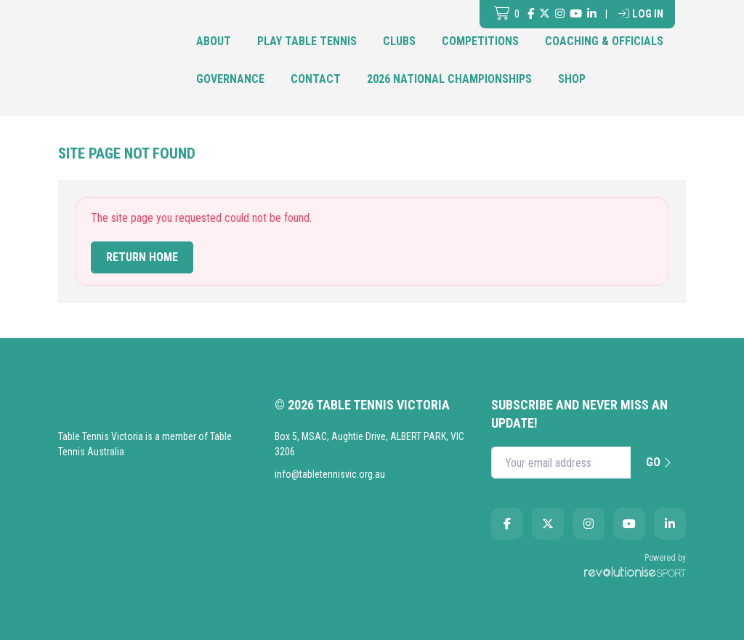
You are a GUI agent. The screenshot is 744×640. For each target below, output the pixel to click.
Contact (316, 79)
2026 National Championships (449, 79)
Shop (572, 79)
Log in (640, 13)
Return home (142, 257)
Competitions (480, 41)
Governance (230, 79)
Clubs (399, 41)
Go (658, 462)
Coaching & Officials (604, 41)
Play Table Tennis (307, 41)
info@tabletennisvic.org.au (330, 474)
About (213, 41)
